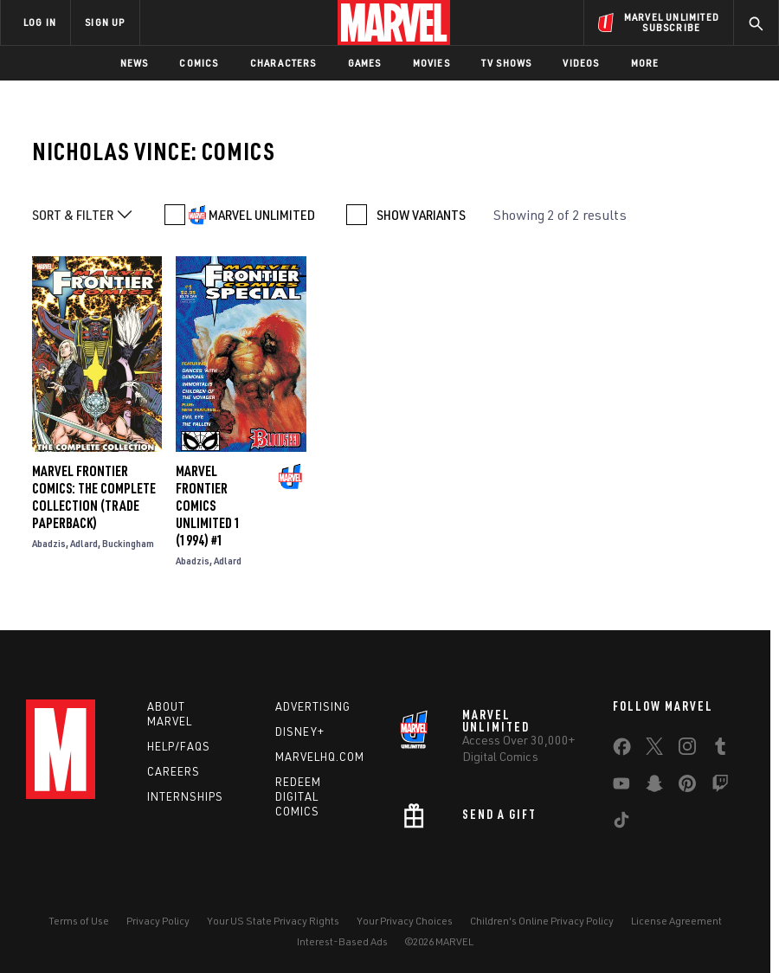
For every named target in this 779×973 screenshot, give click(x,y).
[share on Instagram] (687, 749)
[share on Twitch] (720, 787)
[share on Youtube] (621, 787)
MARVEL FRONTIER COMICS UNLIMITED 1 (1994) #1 (208, 505)
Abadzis (49, 543)
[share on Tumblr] (720, 749)
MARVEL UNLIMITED (262, 214)
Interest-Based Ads (342, 941)
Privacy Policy (158, 920)
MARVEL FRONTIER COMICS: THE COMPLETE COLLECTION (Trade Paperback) (94, 497)
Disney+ (300, 731)
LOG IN (39, 22)
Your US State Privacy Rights (273, 920)
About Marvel (169, 713)
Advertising (313, 706)
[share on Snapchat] (654, 787)
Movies (431, 62)
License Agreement (676, 920)
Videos (581, 62)
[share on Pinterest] (687, 787)
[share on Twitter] (654, 749)
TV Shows (506, 62)
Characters (283, 62)
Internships (185, 796)
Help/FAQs (178, 746)
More (645, 62)
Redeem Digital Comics (298, 796)
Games (365, 62)
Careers (173, 771)
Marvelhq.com (319, 757)
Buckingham (128, 543)
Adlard (84, 543)
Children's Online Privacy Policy (542, 920)
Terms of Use (78, 920)
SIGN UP (105, 22)
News (134, 62)
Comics (198, 62)
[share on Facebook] (622, 750)
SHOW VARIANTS (421, 214)
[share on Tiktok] (621, 823)
